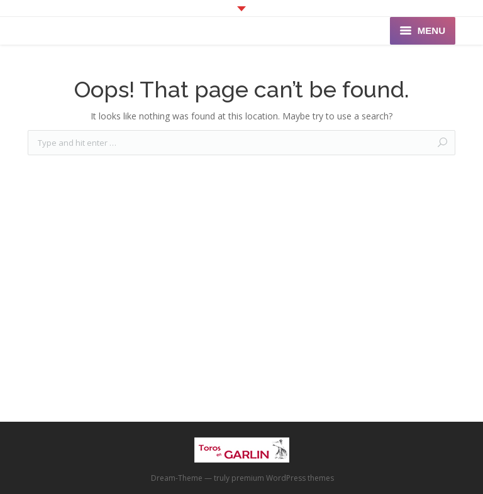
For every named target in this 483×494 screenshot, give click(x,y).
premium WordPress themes (282, 478)
